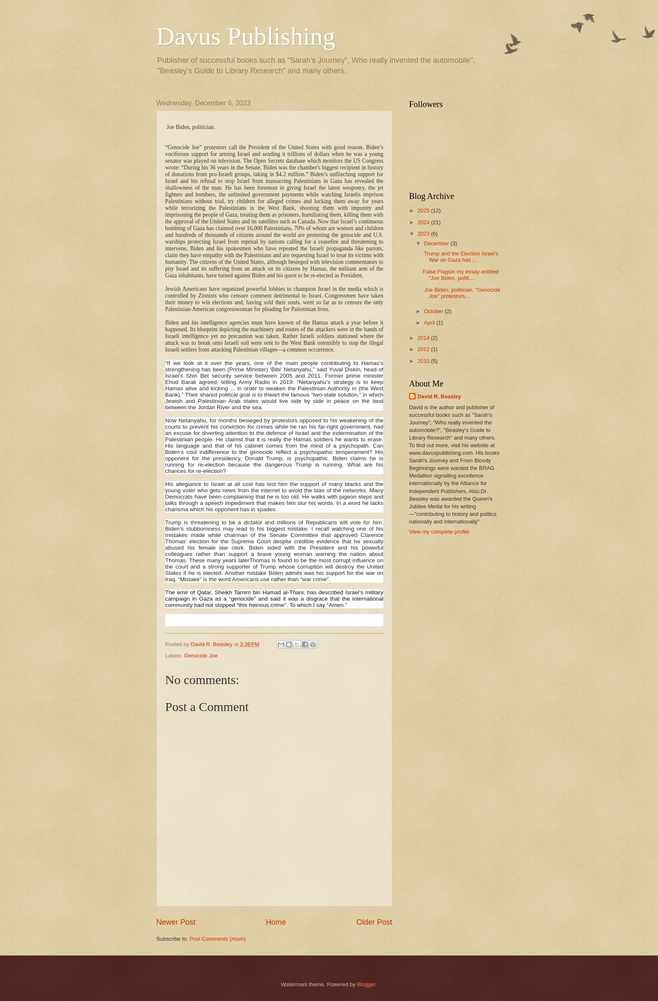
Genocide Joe (200, 655)
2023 (424, 234)
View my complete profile (439, 532)
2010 (424, 361)
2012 (424, 349)
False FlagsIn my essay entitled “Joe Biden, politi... (460, 274)
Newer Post (175, 922)
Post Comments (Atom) (218, 939)
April (430, 322)
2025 (424, 210)
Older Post (374, 922)
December (437, 243)
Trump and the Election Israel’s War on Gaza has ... (460, 256)
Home (276, 922)
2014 (424, 338)
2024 (424, 222)
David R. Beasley (439, 396)
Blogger (366, 984)
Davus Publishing (245, 36)
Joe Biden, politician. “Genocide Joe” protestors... (461, 293)
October (434, 311)
